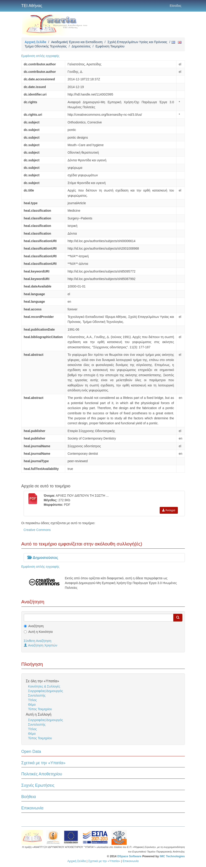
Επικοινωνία (32, 808)
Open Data (31, 751)
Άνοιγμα (168, 510)
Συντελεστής (37, 695)
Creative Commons (37, 530)
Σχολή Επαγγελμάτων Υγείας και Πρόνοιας (137, 42)
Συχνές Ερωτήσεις (38, 785)
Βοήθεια (28, 796)
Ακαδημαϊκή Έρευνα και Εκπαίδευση (77, 42)
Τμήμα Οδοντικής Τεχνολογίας (46, 46)
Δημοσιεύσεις (81, 46)
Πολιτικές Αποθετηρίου (41, 774)
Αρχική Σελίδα (35, 42)
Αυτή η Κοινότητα (40, 632)
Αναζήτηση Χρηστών (40, 645)
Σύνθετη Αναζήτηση (37, 641)
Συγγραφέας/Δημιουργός (45, 691)
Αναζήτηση (36, 626)
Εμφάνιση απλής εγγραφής (40, 56)
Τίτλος (32, 700)
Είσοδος (175, 5)
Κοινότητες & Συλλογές (44, 686)
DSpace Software (129, 856)
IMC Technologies (172, 856)
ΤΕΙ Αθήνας (31, 5)
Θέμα (32, 704)
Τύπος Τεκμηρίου (40, 709)
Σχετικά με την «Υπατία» (43, 763)
